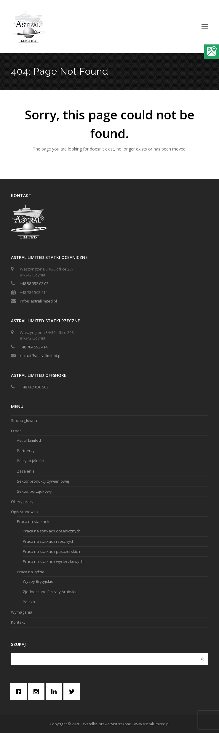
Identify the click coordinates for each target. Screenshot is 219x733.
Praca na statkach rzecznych (48, 541)
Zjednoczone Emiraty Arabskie (50, 591)
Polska (29, 601)
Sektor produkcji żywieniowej (43, 481)
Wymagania (21, 612)
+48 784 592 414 (33, 347)
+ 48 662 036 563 (34, 387)
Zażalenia (26, 471)
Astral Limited (29, 440)
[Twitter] (73, 691)
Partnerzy (26, 450)
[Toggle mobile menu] (205, 26)
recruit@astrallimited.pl (40, 355)
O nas (16, 430)
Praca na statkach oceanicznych (52, 531)
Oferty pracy (22, 501)
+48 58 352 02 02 (34, 283)
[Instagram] (38, 691)
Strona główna (24, 420)
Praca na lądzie (30, 571)
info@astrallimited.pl (38, 301)
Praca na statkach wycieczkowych (53, 561)
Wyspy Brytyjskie (38, 581)
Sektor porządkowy (34, 491)
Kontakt (18, 622)
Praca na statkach (33, 521)
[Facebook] (20, 691)
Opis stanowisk (25, 511)
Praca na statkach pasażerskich (51, 551)
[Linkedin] (55, 691)
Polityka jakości (30, 460)
